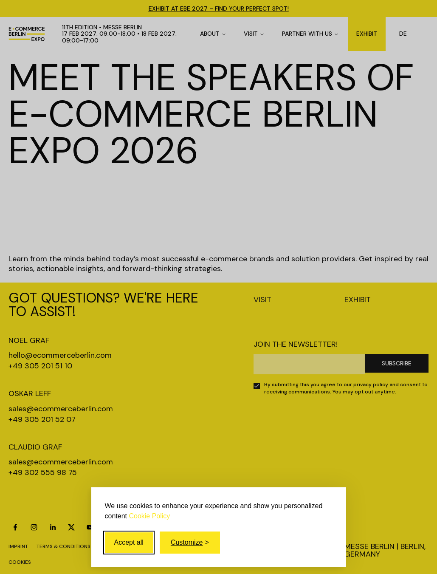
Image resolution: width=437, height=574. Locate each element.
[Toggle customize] (190, 543)
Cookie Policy (149, 516)
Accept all (129, 542)
